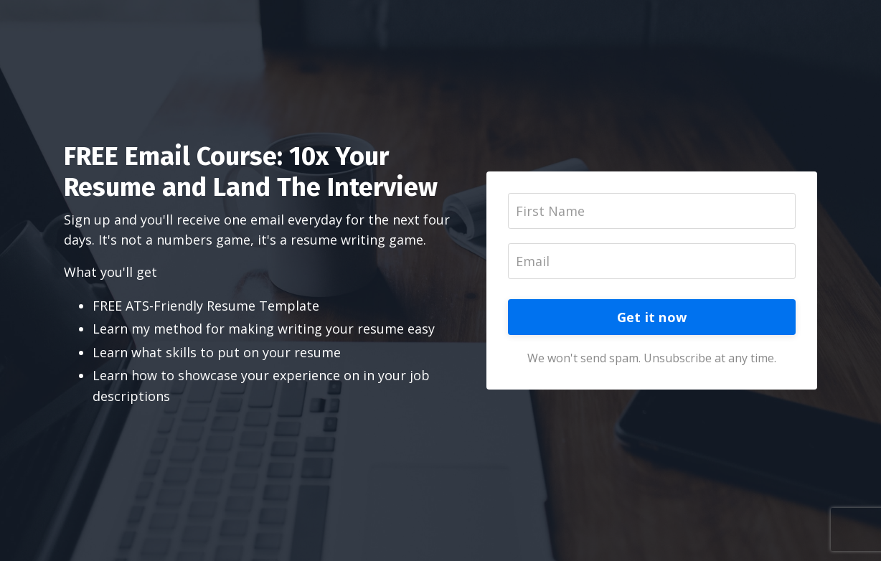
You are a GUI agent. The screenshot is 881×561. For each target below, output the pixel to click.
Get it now (652, 317)
